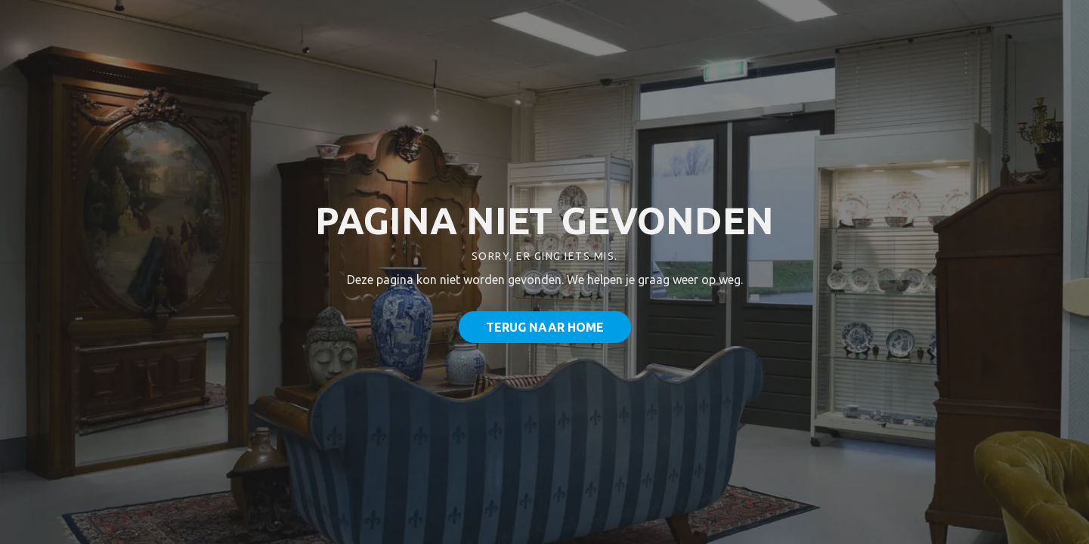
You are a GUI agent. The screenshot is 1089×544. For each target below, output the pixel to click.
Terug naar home (544, 327)
